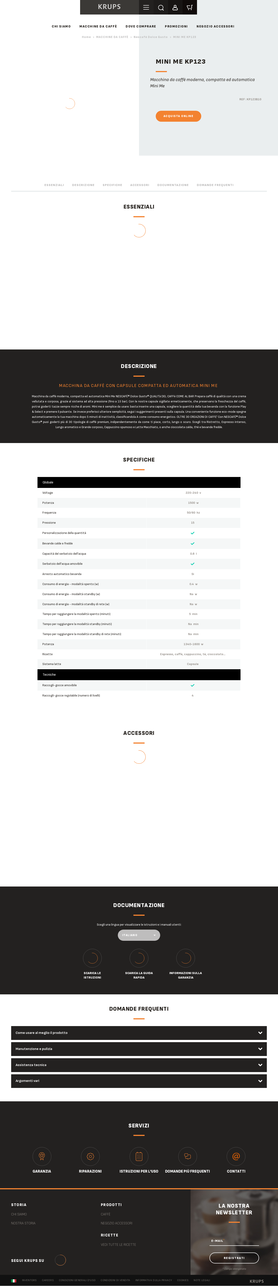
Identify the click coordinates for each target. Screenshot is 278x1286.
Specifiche (112, 185)
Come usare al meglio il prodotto (42, 1033)
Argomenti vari (27, 1081)
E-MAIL (217, 1241)
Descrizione (83, 185)
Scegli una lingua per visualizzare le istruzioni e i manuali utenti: (139, 924)
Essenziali (54, 185)
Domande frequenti (215, 185)
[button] (175, 7)
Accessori (139, 185)
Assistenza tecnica (31, 1065)
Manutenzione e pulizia (34, 1049)
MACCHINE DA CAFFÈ (98, 26)
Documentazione (173, 185)
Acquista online (179, 116)
